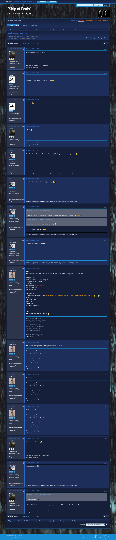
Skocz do (82, 524)
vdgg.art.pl (81, 20)
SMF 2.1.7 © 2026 (10, 536)
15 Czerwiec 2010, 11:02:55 (32, 406)
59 (33, 43)
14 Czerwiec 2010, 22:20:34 (32, 99)
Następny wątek (103, 38)
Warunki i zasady (100, 536)
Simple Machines (19, 536)
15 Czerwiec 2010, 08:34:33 (32, 342)
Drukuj (106, 43)
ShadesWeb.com (19, 538)
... (22, 43)
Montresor (12, 73)
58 (31, 43)
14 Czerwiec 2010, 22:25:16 (32, 126)
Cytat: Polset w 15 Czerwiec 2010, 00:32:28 (40, 219)
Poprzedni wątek (91, 38)
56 (26, 43)
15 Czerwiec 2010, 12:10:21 (32, 490)
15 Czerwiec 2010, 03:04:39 (32, 240)
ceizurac (12, 268)
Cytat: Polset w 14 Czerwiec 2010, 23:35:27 (40, 210)
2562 (37, 43)
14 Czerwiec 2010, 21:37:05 (32, 72)
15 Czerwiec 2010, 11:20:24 (32, 438)
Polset (11, 150)
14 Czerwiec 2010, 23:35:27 (32, 150)
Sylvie (73, 29)
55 (24, 43)
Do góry (10, 516)
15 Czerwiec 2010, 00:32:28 (32, 178)
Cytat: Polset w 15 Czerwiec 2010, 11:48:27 (40, 495)
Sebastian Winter (15, 49)
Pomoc (93, 536)
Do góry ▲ (107, 536)
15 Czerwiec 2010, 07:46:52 (32, 268)
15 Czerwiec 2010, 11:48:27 (32, 462)
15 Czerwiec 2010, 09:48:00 (32, 374)
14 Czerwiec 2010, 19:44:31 (32, 48)
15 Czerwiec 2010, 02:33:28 (32, 206)
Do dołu (10, 43)
